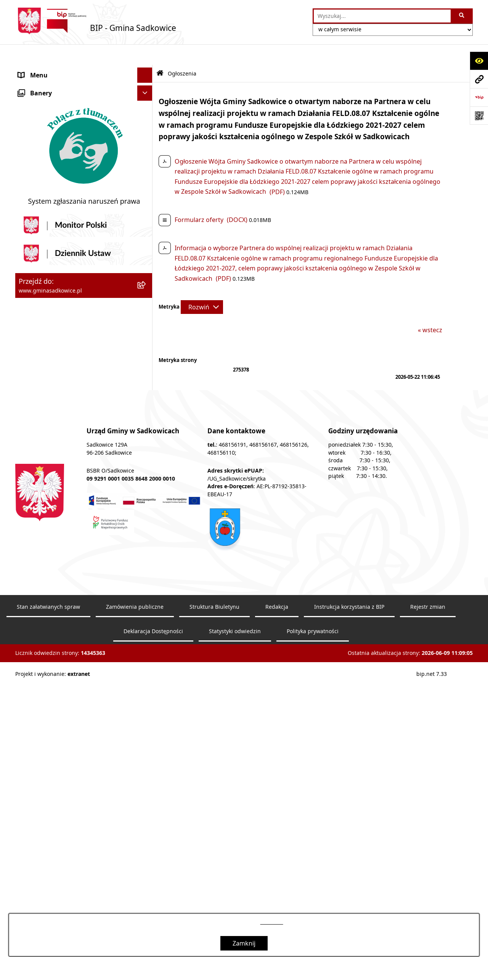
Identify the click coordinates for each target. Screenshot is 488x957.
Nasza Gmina (37, 70)
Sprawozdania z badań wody (59, 271)
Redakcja (31, 393)
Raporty (29, 424)
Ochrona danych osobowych (59, 302)
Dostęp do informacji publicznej (64, 347)
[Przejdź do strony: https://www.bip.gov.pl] (479, 97)
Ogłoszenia (34, 256)
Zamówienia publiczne (135, 878)
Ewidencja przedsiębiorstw (57, 240)
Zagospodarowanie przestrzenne (66, 225)
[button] (146, 70)
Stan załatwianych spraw (48, 878)
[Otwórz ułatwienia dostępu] (479, 60)
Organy (29, 85)
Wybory (29, 317)
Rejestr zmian (427, 878)
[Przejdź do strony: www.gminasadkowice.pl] (479, 79)
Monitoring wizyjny (46, 439)
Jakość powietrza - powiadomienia (67, 286)
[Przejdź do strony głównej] (95, 21)
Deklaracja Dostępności (153, 902)
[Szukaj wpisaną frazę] (462, 16)
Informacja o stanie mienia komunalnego (77, 170)
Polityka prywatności (313, 902)
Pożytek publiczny (44, 155)
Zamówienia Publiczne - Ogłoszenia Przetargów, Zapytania (69, 135)
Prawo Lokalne (39, 115)
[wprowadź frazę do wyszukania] (382, 16)
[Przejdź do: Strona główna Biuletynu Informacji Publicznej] (160, 52)
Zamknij (244, 943)
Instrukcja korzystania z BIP (58, 378)
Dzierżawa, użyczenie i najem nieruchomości (60, 205)
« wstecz (430, 309)
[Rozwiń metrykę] (202, 286)
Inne (24, 332)
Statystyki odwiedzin (235, 902)
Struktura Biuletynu (214, 878)
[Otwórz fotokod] (479, 115)
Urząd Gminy (37, 100)
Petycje (28, 363)
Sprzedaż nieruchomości (54, 186)
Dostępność (35, 408)
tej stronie (271, 922)
